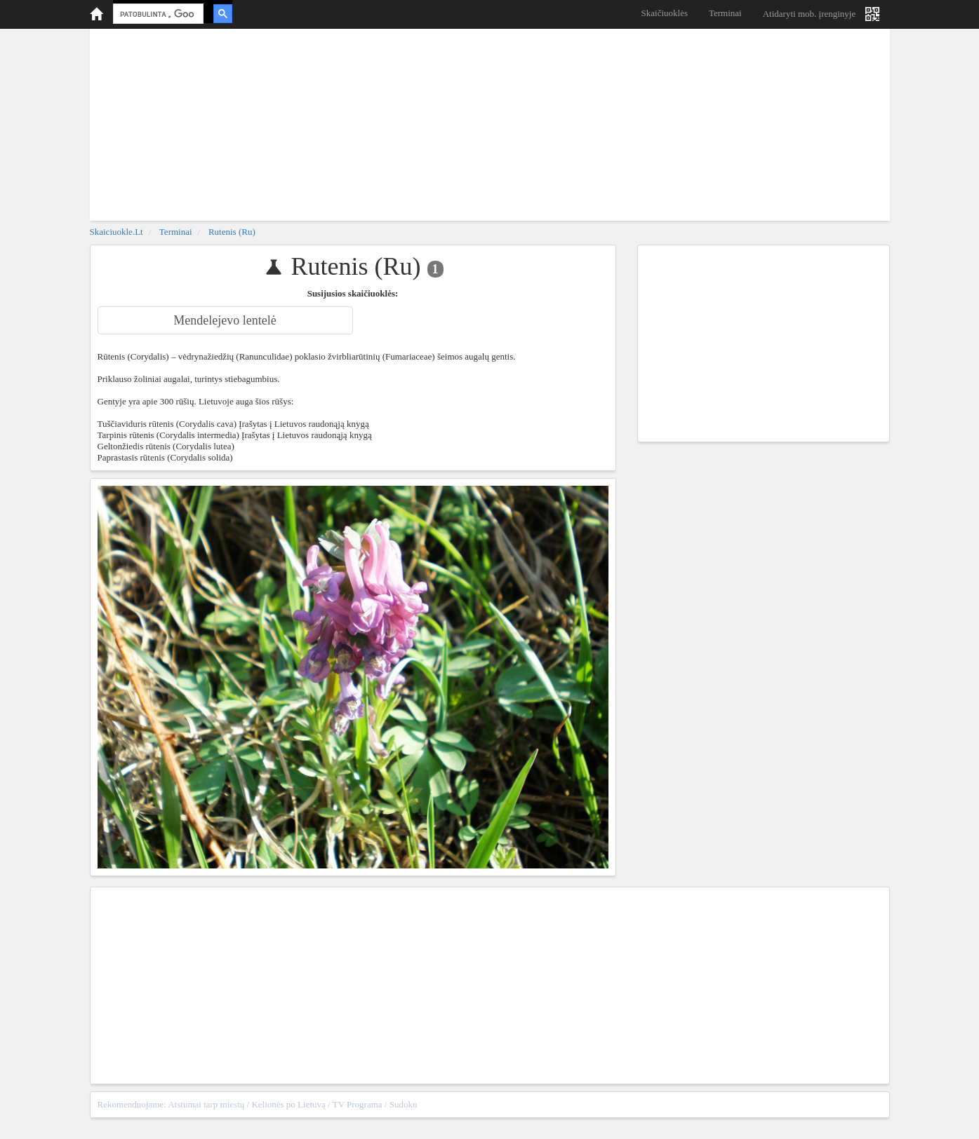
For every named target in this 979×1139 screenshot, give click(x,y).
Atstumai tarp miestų (206, 1104)
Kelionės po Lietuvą (288, 1104)
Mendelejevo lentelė (224, 320)
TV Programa (357, 1104)
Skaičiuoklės (664, 13)
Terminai (725, 13)
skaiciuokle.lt (116, 231)
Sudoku (403, 1104)
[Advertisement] (490, 123)
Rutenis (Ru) (231, 231)
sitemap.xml (859, 1104)
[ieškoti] (157, 14)
